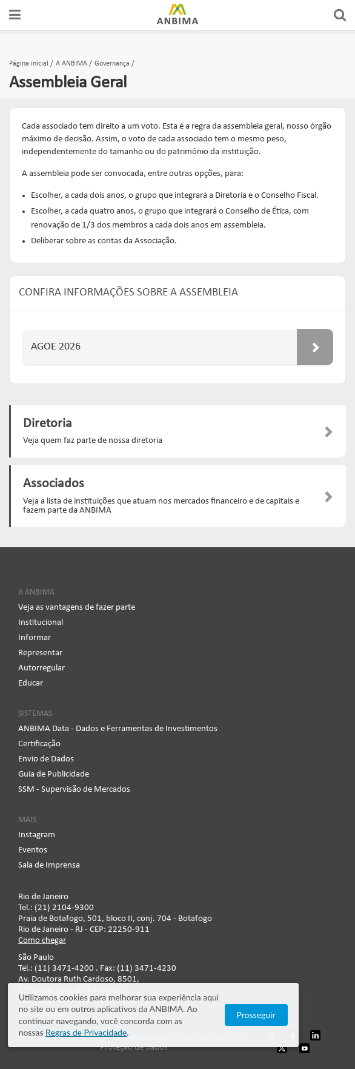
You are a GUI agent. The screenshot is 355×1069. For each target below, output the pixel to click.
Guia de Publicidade (53, 774)
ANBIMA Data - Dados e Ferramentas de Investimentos (117, 728)
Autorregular (41, 668)
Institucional (40, 622)
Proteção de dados (134, 1047)
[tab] (177, 347)
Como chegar (42, 940)
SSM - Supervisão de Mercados (74, 789)
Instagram (36, 835)
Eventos (32, 850)
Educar (30, 683)
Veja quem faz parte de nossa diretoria (92, 440)
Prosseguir (303, 1021)
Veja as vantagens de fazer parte (76, 607)
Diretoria (47, 423)
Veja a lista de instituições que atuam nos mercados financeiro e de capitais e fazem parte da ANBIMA (161, 506)
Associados (53, 483)
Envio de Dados (46, 759)
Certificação (39, 744)
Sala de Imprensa (49, 865)
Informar (34, 637)
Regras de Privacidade (151, 1032)
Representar (40, 653)
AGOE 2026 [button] (182, 347)
